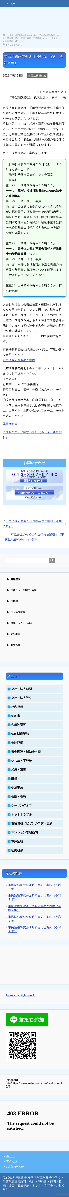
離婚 (14, 778)
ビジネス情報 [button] (15, 612)
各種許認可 (18, 724)
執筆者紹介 (10, 423)
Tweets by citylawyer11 (21, 995)
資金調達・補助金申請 (26, 751)
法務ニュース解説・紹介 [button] (21, 590)
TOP (31, 38)
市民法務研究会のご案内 (19, 360)
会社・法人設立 (21, 697)
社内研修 (17, 850)
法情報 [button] (12, 601)
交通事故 (17, 787)
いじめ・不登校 (21, 760)
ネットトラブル (21, 814)
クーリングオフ (21, 805)
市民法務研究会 (37, 75)
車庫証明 (17, 841)
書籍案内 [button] (13, 579)
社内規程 (17, 706)
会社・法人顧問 (21, 688)
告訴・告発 (18, 796)
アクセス (12, 1161)
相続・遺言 (18, 769)
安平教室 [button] (13, 634)
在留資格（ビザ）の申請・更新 (31, 823)
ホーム (10, 1156)
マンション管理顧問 (24, 832)
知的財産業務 (20, 733)
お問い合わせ (15, 1166)
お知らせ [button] (13, 645)
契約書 (15, 715)
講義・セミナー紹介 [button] (19, 623)
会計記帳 (17, 742)
